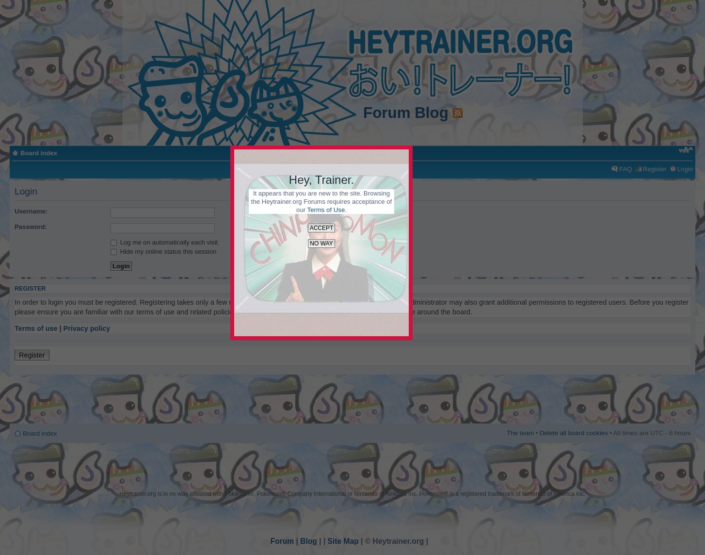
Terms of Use (326, 209)
